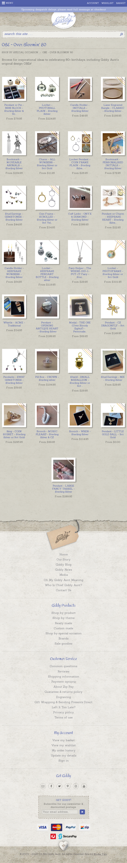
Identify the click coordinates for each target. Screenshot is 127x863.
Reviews (63, 671)
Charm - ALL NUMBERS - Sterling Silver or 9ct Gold (47, 164)
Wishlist (107, 3)
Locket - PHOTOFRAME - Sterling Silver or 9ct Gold (112, 272)
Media (63, 574)
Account (93, 3)
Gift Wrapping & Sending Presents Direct (63, 702)
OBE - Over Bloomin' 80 (57, 52)
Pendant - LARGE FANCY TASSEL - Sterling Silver (63, 488)
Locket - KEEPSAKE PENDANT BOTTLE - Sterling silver (47, 274)
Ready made (63, 623)
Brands (63, 638)
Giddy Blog (63, 564)
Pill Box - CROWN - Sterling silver (47, 378)
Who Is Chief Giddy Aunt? (63, 585)
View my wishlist (63, 745)
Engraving (63, 697)
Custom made (63, 628)
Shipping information (63, 676)
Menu (7, 3)
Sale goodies (63, 643)
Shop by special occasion (64, 633)
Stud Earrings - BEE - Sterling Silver (113, 378)
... (14, 109)
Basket (121, 3)
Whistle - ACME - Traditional (14, 324)
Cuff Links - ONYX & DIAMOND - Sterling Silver (80, 216)
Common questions (63, 666)
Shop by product (64, 613)
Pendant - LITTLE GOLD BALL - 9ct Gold (113, 434)
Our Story (64, 559)
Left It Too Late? (63, 707)
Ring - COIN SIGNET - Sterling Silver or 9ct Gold (14, 434)
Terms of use (63, 717)
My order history (63, 750)
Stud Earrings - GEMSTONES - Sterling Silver (14, 216)
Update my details (63, 755)
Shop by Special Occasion (20, 52)
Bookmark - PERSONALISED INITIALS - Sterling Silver (113, 164)
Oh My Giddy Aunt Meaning (63, 580)
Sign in (64, 760)
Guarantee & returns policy (63, 691)
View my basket (63, 740)
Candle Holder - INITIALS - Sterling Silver (80, 107)
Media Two (100, 854)
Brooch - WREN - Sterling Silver (80, 433)
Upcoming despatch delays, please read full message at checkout (63, 9)
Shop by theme (64, 618)
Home (63, 554)
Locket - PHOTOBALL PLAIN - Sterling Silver (47, 109)
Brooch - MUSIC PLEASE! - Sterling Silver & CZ (47, 434)
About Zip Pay (63, 686)
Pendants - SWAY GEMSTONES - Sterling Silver (14, 379)
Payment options (63, 681)
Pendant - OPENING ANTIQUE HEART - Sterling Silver (47, 327)
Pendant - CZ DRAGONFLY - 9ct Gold (112, 325)
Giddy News (63, 569)
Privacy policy (63, 712)
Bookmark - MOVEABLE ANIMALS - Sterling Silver (14, 164)
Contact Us (63, 590)
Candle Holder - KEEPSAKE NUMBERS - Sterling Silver (14, 272)
